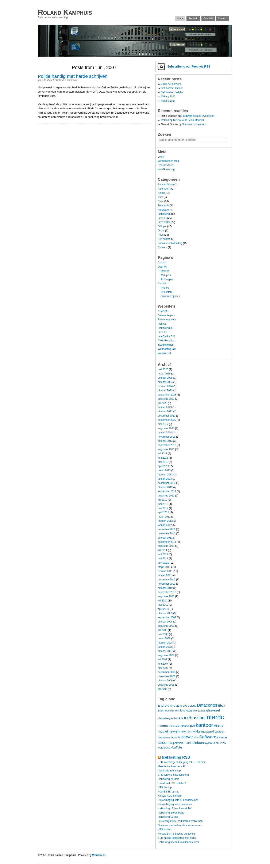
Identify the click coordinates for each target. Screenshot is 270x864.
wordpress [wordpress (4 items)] (164, 747)
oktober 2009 (165, 613)
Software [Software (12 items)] (207, 736)
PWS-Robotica (166, 340)
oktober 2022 (165, 411)
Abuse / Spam (166, 184)
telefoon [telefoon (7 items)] (198, 743)
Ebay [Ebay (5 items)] (221, 705)
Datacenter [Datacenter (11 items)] (207, 705)
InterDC (162, 218)
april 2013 (163, 466)
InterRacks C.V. (166, 336)
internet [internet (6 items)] (163, 725)
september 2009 (167, 617)
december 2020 (166, 415)
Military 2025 (168, 96)
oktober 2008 (165, 621)
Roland (59, 80)
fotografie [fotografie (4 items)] (191, 710)
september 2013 (167, 445)
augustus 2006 (166, 684)
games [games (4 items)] (201, 710)
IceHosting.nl (165, 327)
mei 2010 (163, 604)
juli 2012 (162, 499)
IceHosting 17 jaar (168, 816)
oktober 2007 (165, 651)
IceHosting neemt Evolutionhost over (178, 842)
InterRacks (164, 222)
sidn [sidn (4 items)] (196, 737)
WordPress (98, 855)
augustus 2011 (166, 545)
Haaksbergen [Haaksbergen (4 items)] (166, 718)
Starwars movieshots (194, 124)
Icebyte (162, 323)
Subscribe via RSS (188, 66)
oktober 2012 (165, 487)
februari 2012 (165, 520)
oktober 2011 (165, 537)
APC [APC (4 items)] (173, 705)
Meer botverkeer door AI (171, 766)
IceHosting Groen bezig (171, 812)
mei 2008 (163, 634)
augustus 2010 (166, 596)
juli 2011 (162, 550)
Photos (165, 287)
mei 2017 (163, 424)
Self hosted (164, 239)
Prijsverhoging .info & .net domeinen (178, 800)
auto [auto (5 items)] (179, 705)
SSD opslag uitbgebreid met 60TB (177, 837)
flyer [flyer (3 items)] (177, 710)
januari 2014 (165, 432)
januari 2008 (165, 646)
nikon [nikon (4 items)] (184, 731)
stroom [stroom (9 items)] (164, 742)
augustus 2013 (166, 449)
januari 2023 (165, 407)
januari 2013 (165, 478)
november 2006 (166, 676)
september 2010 (167, 592)
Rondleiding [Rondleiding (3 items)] (164, 737)
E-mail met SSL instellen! (172, 783)
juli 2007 (162, 659)
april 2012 (163, 512)
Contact (222, 18)
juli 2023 (162, 403)
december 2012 (166, 483)
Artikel (161, 192)
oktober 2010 (165, 588)
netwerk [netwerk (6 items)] (174, 731)
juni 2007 (163, 663)
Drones (165, 270)
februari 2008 (165, 642)
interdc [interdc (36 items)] (214, 717)
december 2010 (166, 579)
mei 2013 (163, 462)
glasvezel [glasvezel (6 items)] (213, 710)
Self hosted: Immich (172, 88)
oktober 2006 (165, 680)
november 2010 (166, 583)
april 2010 (163, 609)
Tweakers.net (165, 344)
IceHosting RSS (176, 757)
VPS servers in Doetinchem (173, 774)
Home (180, 18)
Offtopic (162, 226)
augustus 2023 (166, 398)
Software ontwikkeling (170, 243)
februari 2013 (165, 474)
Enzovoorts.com (167, 319)
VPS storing (164, 829)
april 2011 (163, 562)
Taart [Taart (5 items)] (187, 743)
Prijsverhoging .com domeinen (175, 804)
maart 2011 (164, 566)
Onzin (161, 230)
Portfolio (193, 18)
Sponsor (162, 247)
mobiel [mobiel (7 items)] (163, 731)
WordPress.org (166, 169)
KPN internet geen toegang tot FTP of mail (181, 762)
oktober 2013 (165, 440)
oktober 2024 (165, 382)
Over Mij (208, 18)
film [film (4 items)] (172, 710)
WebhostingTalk (167, 349)
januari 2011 (165, 575)
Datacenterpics (166, 315)
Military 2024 (168, 100)
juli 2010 (162, 600)
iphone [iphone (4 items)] (185, 726)
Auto (160, 197)
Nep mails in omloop (169, 770)
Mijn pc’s (166, 275)
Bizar (160, 201)
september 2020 (167, 419)
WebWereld (164, 353)
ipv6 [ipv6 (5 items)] (192, 725)
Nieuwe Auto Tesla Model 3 (188, 120)
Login (161, 156)
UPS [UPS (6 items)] (215, 743)
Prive (160, 234)
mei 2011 (163, 558)
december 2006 (166, 672)
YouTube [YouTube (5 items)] (176, 747)
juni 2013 (163, 457)
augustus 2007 (166, 655)
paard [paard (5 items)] (210, 731)
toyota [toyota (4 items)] (208, 743)
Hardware (163, 209)
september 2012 (167, 491)
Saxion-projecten (170, 296)
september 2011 (167, 541)
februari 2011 (165, 571)
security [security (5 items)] (175, 737)
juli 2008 (162, 630)
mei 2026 (163, 369)
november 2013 (166, 436)
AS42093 (163, 311)
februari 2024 (165, 386)
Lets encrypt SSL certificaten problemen (180, 821)
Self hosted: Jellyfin (172, 92)
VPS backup (165, 787)
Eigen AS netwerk (171, 83)
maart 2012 (164, 516)
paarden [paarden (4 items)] (219, 731)
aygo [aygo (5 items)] (186, 705)
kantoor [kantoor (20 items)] (204, 725)
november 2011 (166, 533)
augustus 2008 (166, 625)
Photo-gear (167, 279)
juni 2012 (163, 504)
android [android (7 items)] (163, 705)
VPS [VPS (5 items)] (223, 743)
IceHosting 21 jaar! (168, 779)
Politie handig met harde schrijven (72, 76)
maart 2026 (164, 373)
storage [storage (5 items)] (222, 737)
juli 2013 (162, 453)
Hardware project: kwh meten (197, 115)
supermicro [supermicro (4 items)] (176, 743)
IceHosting (164, 213)
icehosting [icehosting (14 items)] (194, 717)
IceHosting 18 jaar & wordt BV (175, 808)
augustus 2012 (166, 495)
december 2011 (166, 529)
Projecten (166, 292)
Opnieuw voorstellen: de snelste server (179, 825)
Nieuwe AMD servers (169, 795)
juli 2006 (162, 688)
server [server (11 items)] (187, 737)
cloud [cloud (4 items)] (193, 705)
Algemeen (163, 188)
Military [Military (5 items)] (218, 725)
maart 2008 (164, 638)
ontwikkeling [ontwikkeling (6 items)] (197, 731)
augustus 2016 (166, 428)
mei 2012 (163, 508)
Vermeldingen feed (168, 160)
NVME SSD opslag (168, 791)
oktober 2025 (165, 377)
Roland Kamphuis (65, 12)
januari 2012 (165, 525)
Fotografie (163, 205)
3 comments (71, 80)
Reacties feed (165, 165)
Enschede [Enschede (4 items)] (164, 710)
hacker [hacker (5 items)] (178, 718)
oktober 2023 (165, 390)
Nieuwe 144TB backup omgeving (176, 833)
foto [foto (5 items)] (182, 710)
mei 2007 (163, 667)
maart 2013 (164, 470)
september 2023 (167, 394)
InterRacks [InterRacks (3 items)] (174, 726)
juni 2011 (163, 554)
